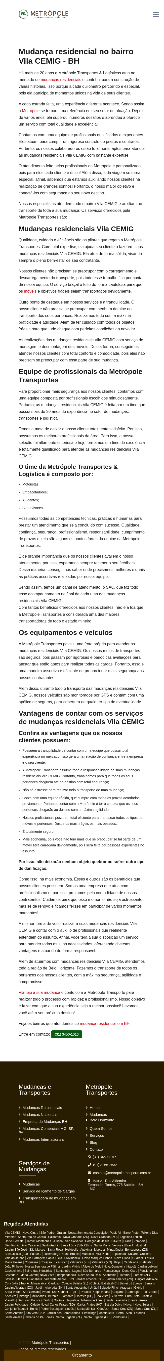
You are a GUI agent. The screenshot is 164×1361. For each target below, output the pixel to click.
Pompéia (139, 1241)
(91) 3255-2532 (102, 1165)
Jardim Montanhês (39, 1241)
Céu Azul (103, 1309)
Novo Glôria (122, 1258)
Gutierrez (117, 1296)
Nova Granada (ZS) (76, 1237)
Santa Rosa (55, 1249)
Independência (66, 1275)
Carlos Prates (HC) (89, 1304)
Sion (129, 1313)
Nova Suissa (142, 1304)
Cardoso (53, 1283)
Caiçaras (118, 1292)
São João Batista (29, 1300)
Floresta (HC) (84, 1296)
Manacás (88, 1254)
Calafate (146, 1262)
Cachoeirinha (13, 1271)
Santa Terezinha (116, 1300)
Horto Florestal (14, 1241)
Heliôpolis (71, 1249)
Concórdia (11, 1283)
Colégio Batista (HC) (104, 1283)
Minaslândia (115, 1249)
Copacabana (101, 1292)
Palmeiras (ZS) (79, 1262)
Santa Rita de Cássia (32, 1237)
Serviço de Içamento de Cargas (49, 1191)
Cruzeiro (145, 1254)
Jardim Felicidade (16, 1304)
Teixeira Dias (149, 1232)
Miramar (10, 1237)
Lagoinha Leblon (131, 1237)
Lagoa (76, 1271)
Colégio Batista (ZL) (75, 1283)
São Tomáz (12, 1245)
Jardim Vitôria (71, 1266)
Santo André (50, 1245)
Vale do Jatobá (14, 1258)
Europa (137, 1283)
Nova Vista (47, 1275)
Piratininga (89, 1313)
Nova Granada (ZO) (104, 1237)
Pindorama (120, 1317)
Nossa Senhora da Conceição (88, 1232)
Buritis (34, 1309)
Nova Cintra (30, 1232)
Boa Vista (102, 1296)
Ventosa (117, 1245)
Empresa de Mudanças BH (45, 1121)
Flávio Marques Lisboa (97, 1258)
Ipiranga (24, 1296)
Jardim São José (16, 1249)
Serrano (149, 1283)
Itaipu (117, 1262)
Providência (72, 1258)
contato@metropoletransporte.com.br (119, 1173)
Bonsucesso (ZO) (16, 1254)
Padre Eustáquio (52, 1309)
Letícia (149, 1258)
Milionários (39, 1296)
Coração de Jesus (97, 1241)
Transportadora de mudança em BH (47, 1200)
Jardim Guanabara (29, 1279)
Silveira (116, 1241)
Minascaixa (38, 1283)
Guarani (137, 1258)
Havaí (128, 1304)
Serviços (97, 1135)
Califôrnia (54, 1237)
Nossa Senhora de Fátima (42, 1266)
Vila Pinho (103, 1254)
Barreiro (125, 1283)
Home (95, 1107)
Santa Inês (63, 1271)
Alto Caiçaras (31, 1245)
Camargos (133, 1292)
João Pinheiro (14, 1266)
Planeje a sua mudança (39, 992)
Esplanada (119, 1254)
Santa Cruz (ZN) (122, 1309)
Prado (46, 1292)
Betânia (53, 1296)
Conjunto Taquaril (16, 1309)
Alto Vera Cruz (35, 1313)
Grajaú (61, 1232)
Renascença (111, 1271)
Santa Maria (102, 1245)
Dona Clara (129, 1271)
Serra (119, 1313)
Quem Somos (101, 1128)
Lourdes (139, 1313)
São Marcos (37, 1249)
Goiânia (59, 1300)
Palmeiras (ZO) (102, 1262)
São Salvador (74, 1241)
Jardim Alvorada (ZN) (49, 1287)
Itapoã (131, 1266)
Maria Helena (13, 1262)
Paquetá (35, 1254)
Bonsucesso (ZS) (136, 1249)
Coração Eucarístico (54, 1262)
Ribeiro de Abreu (92, 1300)
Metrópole (31, 111)
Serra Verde (13, 1292)
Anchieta (10, 1296)
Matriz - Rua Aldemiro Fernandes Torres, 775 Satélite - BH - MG (115, 1185)
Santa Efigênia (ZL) (69, 1317)
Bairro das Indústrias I (39, 1271)
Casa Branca (71, 1254)
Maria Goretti (29, 1275)
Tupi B (74, 1292)
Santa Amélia (13, 1317)
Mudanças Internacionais (43, 1139)
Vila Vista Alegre (55, 1279)
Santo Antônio (14, 1313)
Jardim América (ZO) (90, 1279)
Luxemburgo (51, 1254)
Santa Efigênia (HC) (97, 1317)
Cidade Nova (38, 1304)
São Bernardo (92, 1271)
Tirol (71, 1279)
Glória (138, 1287)
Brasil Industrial (135, 1245)
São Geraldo (31, 1292)
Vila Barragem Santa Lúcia (44, 1258)
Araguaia (126, 1287)
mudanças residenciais (61, 80)
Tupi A (25, 1283)
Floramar (124, 1275)
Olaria (127, 1241)
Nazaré (133, 1254)
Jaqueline (72, 1300)
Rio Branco (149, 1292)
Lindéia (70, 1309)
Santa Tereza (138, 1300)
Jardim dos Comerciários (63, 1313)
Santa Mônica (86, 1309)
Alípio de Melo (91, 1266)
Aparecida (109, 1275)
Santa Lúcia (68, 1245)
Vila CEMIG (12, 1232)
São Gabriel (60, 1292)
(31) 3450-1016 (67, 1034)
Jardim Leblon (147, 1266)
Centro (46, 1300)
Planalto (10, 1300)
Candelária (131, 1262)
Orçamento (82, 1355)
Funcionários (148, 1271)
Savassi (10, 1279)
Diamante (66, 1296)
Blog (93, 1142)
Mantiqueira (106, 1313)
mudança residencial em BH (104, 1023)
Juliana (58, 1241)
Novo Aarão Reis (89, 1275)
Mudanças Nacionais (40, 1114)
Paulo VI (115, 1232)
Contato (96, 1149)
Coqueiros (31, 1262)
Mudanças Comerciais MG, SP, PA (46, 1130)
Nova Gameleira (114, 1266)
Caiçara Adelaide (146, 1279)
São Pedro (48, 1232)
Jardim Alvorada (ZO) (19, 1287)
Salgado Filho (109, 1287)
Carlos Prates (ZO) (62, 1304)
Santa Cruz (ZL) (146, 1309)
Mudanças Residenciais (42, 1107)
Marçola (99, 1249)
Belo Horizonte (102, 1120)
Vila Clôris (85, 1245)
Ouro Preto (132, 1296)
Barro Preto (130, 1232)
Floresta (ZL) (141, 1275)
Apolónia (86, 1249)
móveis (30, 291)
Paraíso (86, 1292)
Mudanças (98, 1114)
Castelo (147, 1296)
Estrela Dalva (113, 1304)
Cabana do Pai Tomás (39, 1317)
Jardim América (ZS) (119, 1279)
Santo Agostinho (76, 1287)
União (93, 1287)
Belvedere (11, 1275)
